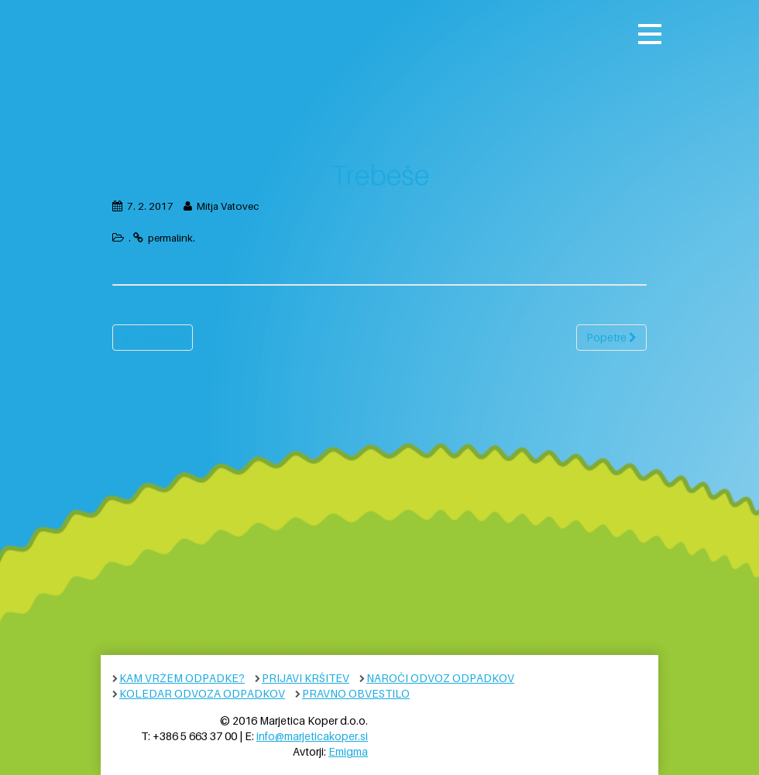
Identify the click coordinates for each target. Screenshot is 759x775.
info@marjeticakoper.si (312, 735)
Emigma (348, 751)
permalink (170, 237)
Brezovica (152, 337)
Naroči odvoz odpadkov (440, 677)
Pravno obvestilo (356, 693)
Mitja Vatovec (228, 206)
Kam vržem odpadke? (182, 677)
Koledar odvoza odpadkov (202, 693)
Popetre (611, 337)
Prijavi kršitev (305, 677)
